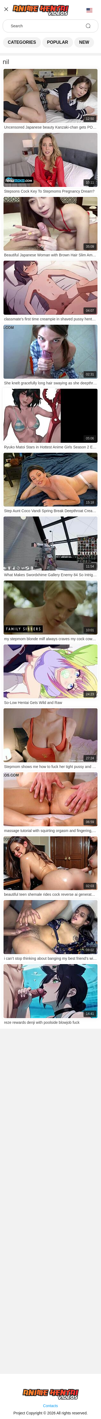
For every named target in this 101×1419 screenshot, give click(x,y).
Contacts (50, 1406)
